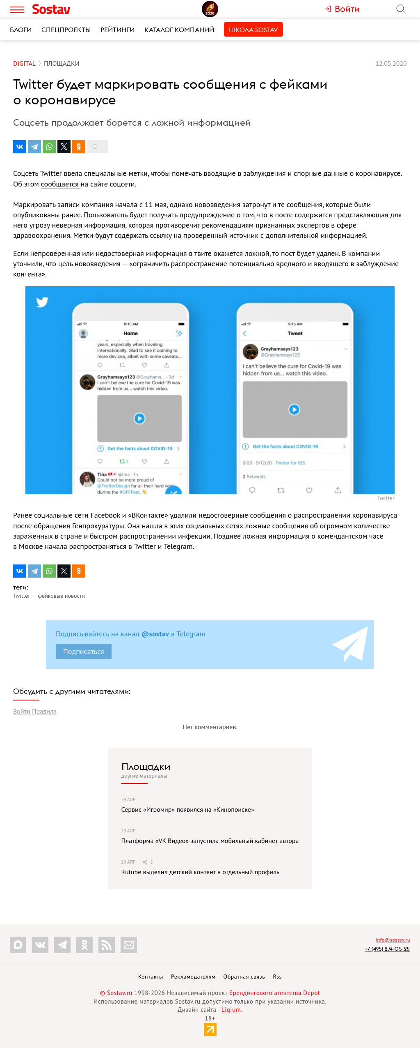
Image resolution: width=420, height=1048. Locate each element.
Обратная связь (244, 976)
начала (56, 546)
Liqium (231, 1009)
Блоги (21, 29)
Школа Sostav (253, 29)
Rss (277, 976)
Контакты (150, 976)
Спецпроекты (66, 29)
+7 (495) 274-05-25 (387, 949)
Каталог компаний (179, 29)
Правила (44, 711)
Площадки (146, 766)
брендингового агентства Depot (274, 993)
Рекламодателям (193, 976)
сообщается (61, 184)
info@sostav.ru (393, 940)
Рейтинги (117, 29)
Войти (21, 711)
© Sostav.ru (116, 993)
